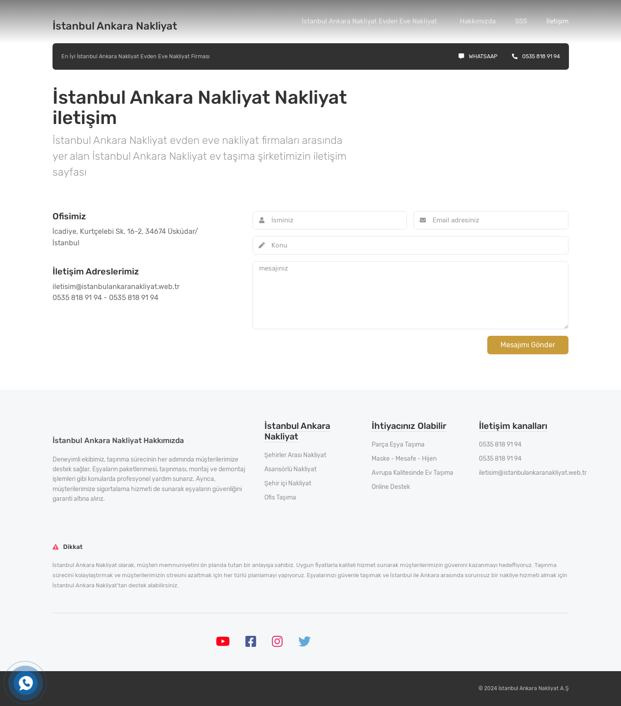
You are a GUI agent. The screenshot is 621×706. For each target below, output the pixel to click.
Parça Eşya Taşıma (398, 444)
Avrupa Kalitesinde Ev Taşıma (412, 473)
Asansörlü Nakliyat (290, 469)
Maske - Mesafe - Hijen (404, 458)
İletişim (557, 21)
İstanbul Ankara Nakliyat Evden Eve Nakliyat (369, 21)
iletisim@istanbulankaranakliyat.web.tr (533, 473)
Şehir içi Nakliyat (287, 483)
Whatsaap (478, 56)
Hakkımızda (478, 21)
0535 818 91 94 (536, 56)
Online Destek (391, 487)
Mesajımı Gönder (528, 345)
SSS (521, 21)
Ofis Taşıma (280, 497)
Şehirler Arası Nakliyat (295, 455)
